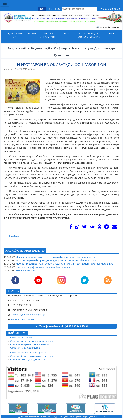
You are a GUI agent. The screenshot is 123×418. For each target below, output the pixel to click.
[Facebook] (70, 227)
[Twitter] (84, 227)
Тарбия (66, 35)
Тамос (111, 35)
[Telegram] (106, 227)
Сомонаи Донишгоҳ (21, 337)
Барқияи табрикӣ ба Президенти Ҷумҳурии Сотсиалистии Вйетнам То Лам (56, 260)
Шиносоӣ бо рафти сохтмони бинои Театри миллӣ (43, 267)
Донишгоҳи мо (15, 35)
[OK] (99, 227)
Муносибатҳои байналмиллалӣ (88, 35)
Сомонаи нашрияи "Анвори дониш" (29, 344)
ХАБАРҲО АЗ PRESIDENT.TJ (25, 250)
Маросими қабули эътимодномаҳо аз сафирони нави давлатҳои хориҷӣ (55, 256)
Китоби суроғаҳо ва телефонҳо (28, 314)
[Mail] (114, 227)
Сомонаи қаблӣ (110, 8)
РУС (50, 8)
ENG (57, 8)
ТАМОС (13, 291)
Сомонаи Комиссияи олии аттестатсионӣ (32, 355)
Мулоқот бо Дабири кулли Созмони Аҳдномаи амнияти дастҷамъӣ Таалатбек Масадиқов (64, 263)
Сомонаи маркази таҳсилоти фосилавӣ (31, 340)
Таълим (31, 35)
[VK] (92, 227)
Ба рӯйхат (14, 235)
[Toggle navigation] (4, 3)
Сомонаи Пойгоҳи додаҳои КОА (27, 359)
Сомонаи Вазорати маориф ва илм (29, 352)
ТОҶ (42, 8)
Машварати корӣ (25, 270)
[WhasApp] (77, 227)
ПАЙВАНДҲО (17, 332)
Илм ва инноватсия (48, 35)
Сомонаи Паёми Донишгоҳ (25, 347)
